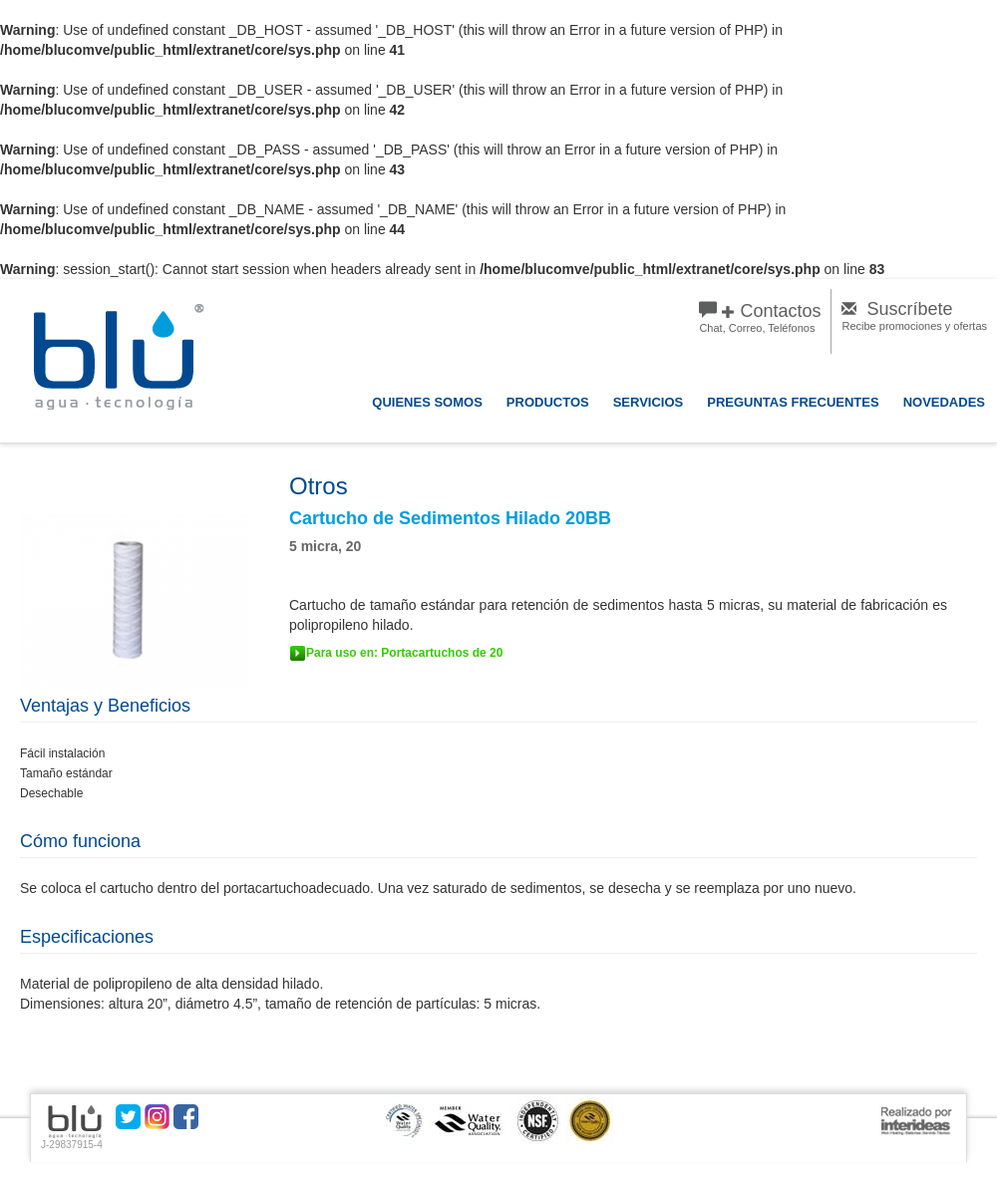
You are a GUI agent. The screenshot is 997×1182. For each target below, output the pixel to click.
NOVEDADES (944, 402)
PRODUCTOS (547, 402)
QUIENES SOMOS (427, 402)
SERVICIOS (648, 402)
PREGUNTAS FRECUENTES (792, 402)
